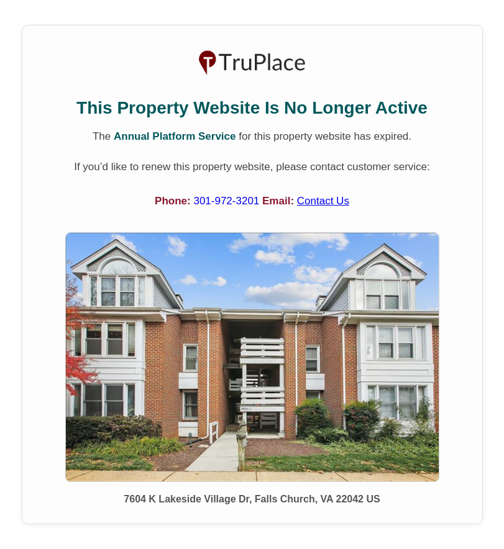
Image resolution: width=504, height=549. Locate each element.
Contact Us (323, 201)
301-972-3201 (227, 201)
